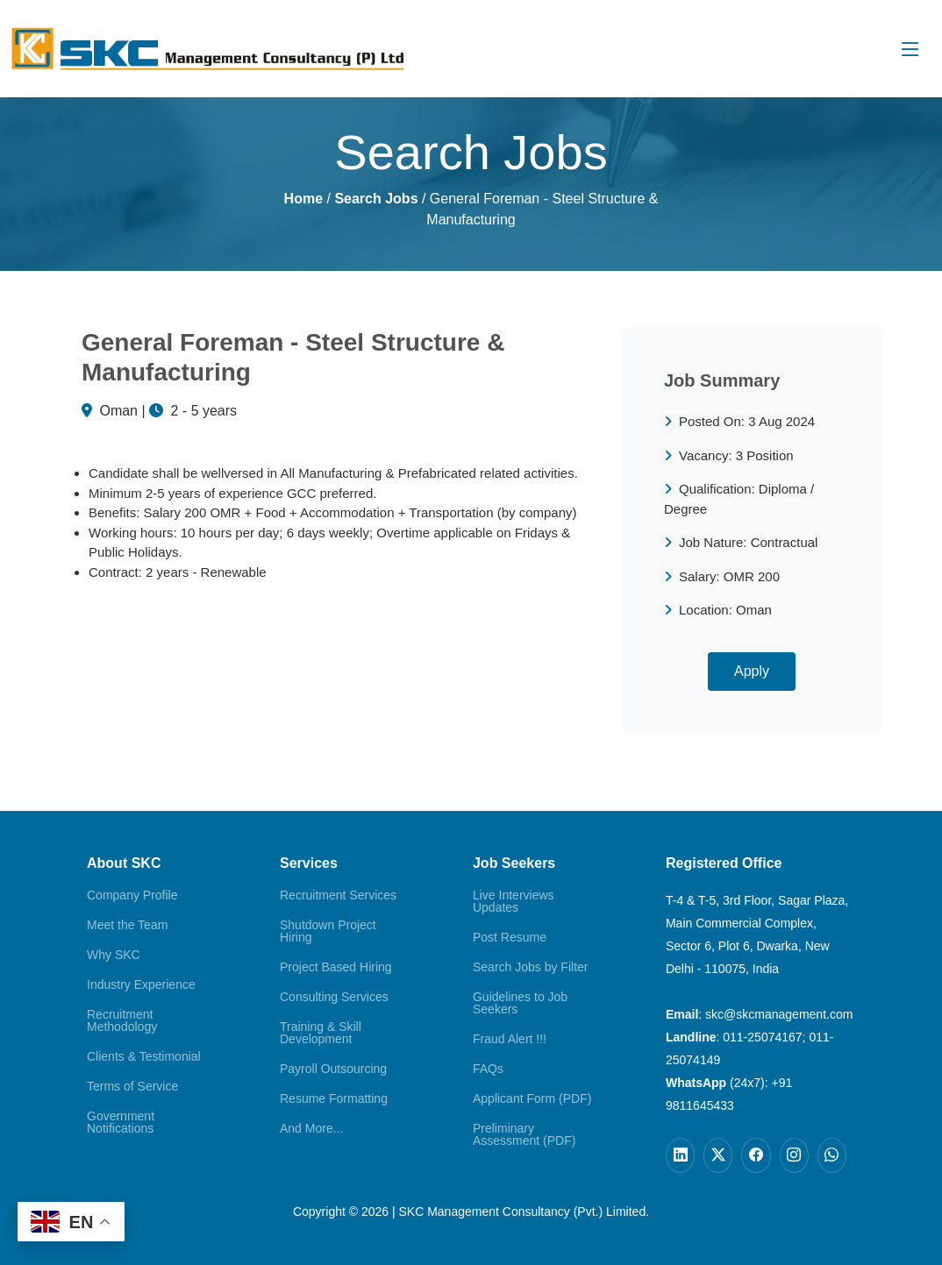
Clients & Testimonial (144, 1056)
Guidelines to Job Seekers (520, 1003)
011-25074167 (762, 1037)
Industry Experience (141, 984)
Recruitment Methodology (122, 1020)
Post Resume (509, 937)
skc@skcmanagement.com (779, 1014)
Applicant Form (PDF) (532, 1098)
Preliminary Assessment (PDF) (524, 1134)
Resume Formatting (334, 1098)
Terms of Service (132, 1086)
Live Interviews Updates (513, 901)
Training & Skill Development (320, 1032)
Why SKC (113, 955)
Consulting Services (334, 997)
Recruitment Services (338, 895)
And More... (311, 1128)
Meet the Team (127, 925)
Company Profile (132, 895)
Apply (751, 671)
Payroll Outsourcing (333, 1068)
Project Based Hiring (336, 967)
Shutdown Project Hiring (328, 931)
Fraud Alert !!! (509, 1039)
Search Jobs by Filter (531, 967)
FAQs (488, 1068)
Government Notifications (120, 1122)
